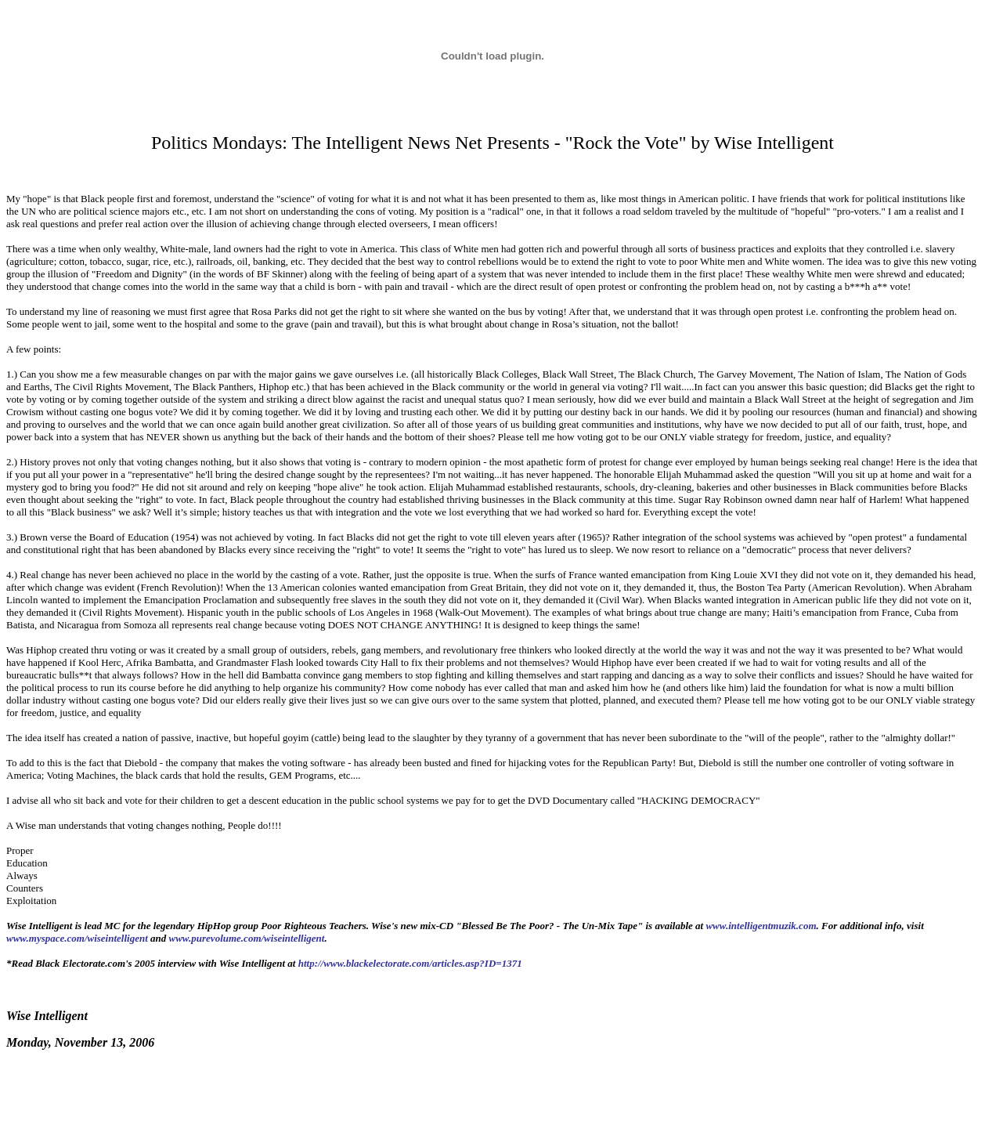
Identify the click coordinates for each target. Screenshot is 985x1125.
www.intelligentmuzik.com (760, 925)
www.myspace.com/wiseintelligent (77, 938)
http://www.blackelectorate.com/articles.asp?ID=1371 (410, 963)
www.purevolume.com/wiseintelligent (247, 938)
